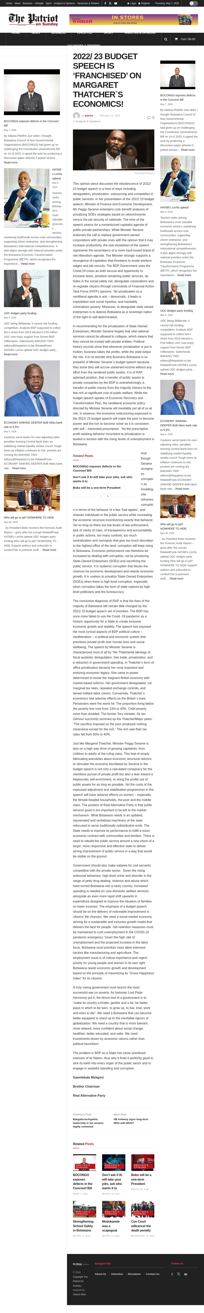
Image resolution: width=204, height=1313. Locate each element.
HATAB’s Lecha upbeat (57, 174)
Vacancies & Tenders (88, 3)
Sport (49, 3)
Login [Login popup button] (132, 3)
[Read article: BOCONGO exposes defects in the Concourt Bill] (84, 1170)
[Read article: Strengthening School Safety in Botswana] (84, 1217)
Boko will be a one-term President (96, 487)
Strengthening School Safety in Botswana (83, 1234)
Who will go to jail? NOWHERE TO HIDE (29, 517)
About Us (100, 1281)
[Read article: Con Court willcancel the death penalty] (143, 1217)
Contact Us (152, 1281)
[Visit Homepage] (33, 19)
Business (28, 3)
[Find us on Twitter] (179, 1282)
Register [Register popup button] (144, 3)
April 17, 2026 (81, 1244)
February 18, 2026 (142, 1244)
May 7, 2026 (80, 1201)
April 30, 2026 (111, 1201)
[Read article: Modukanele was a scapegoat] (113, 1217)
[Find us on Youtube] (186, 1282)
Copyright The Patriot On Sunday (80, 1289)
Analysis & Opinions (64, 3)
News (17, 3)
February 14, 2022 (109, 115)
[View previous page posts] (101, 496)
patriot (89, 115)
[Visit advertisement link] (133, 19)
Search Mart (79, 1302)
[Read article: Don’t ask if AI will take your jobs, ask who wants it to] (113, 1170)
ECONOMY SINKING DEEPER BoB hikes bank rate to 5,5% (178, 425)
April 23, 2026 (140, 1197)
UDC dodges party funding (20, 313)
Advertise (117, 1281)
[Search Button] (165, 39)
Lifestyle (39, 3)
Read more (11, 162)
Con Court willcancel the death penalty (141, 1234)
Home (9, 3)
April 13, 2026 (111, 1244)
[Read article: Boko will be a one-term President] (143, 1170)
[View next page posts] (108, 496)
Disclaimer (134, 1281)
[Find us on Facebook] (172, 1282)
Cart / (188, 39)
